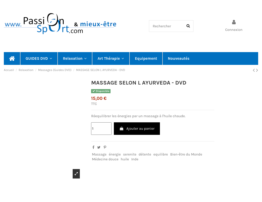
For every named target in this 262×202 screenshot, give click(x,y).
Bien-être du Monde (186, 154)
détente (145, 154)
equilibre (161, 154)
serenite (129, 154)
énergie (115, 154)
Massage (99, 154)
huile (125, 159)
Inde (134, 159)
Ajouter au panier (137, 128)
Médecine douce (105, 159)
